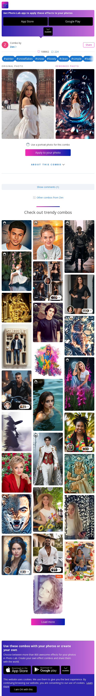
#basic (88, 59)
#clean (63, 59)
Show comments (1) (48, 187)
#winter (9, 59)
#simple (76, 59)
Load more (48, 622)
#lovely (51, 59)
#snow (39, 59)
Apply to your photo (48, 152)
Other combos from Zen (48, 197)
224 (54, 51)
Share (89, 44)
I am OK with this (23, 689)
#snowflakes (24, 59)
